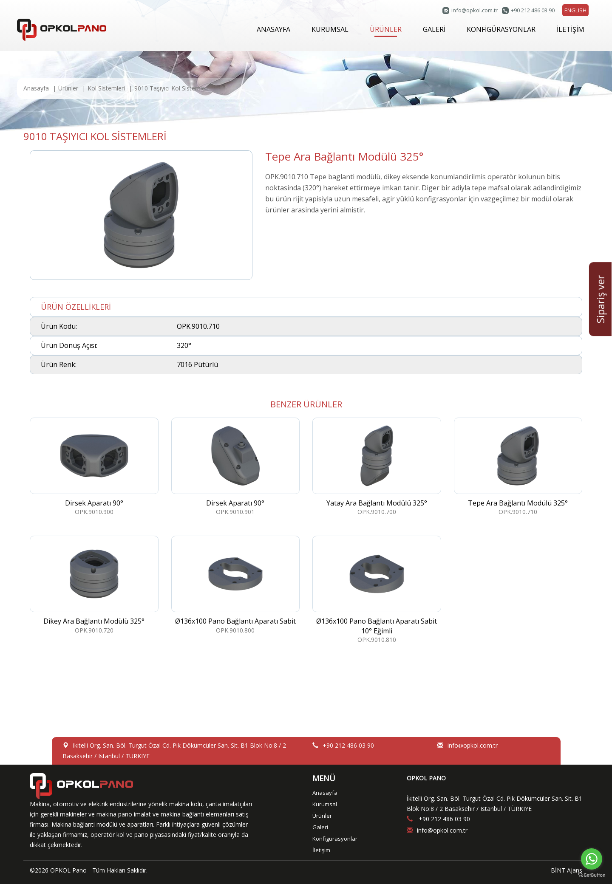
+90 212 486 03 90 (533, 10)
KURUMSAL (330, 29)
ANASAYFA (273, 29)
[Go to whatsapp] (591, 859)
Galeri (320, 827)
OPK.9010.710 (518, 467)
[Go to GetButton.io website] (591, 875)
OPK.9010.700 (376, 467)
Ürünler (68, 88)
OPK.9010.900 (94, 467)
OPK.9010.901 (235, 467)
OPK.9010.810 (376, 590)
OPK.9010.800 (235, 585)
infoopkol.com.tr (474, 10)
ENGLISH (575, 10)
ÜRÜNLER (386, 31)
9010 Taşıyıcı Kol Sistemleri (171, 88)
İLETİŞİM (570, 29)
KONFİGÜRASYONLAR (501, 29)
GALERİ (434, 29)
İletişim (321, 850)
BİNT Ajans (566, 870)
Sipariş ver (600, 299)
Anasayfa (36, 88)
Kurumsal (324, 804)
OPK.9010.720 (94, 585)
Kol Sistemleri (106, 88)
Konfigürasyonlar (334, 838)
